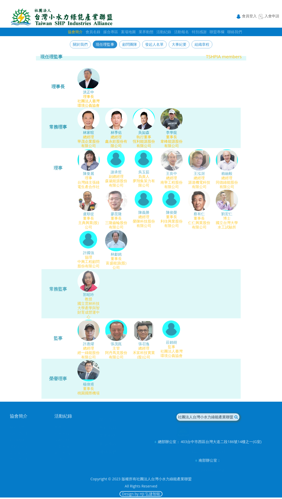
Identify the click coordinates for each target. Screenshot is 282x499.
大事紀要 (179, 44)
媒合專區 (110, 31)
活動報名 (181, 31)
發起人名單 (154, 44)
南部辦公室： (210, 463)
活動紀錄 (163, 31)
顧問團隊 (129, 44)
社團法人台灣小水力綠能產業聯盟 (208, 419)
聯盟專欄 (217, 31)
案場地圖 (128, 31)
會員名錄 (93, 31)
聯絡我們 (234, 31)
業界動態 (146, 31)
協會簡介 (75, 31)
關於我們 (80, 44)
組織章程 (202, 44)
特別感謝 (199, 31)
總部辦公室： (169, 444)
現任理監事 (105, 44)
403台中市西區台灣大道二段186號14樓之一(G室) (221, 444)
